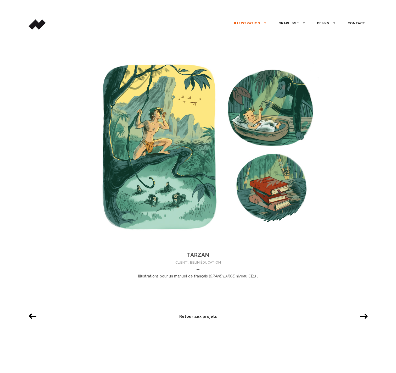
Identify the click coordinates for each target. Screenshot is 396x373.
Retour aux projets (198, 316)
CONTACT (356, 23)
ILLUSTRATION (248, 23)
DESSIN (324, 23)
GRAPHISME (289, 23)
